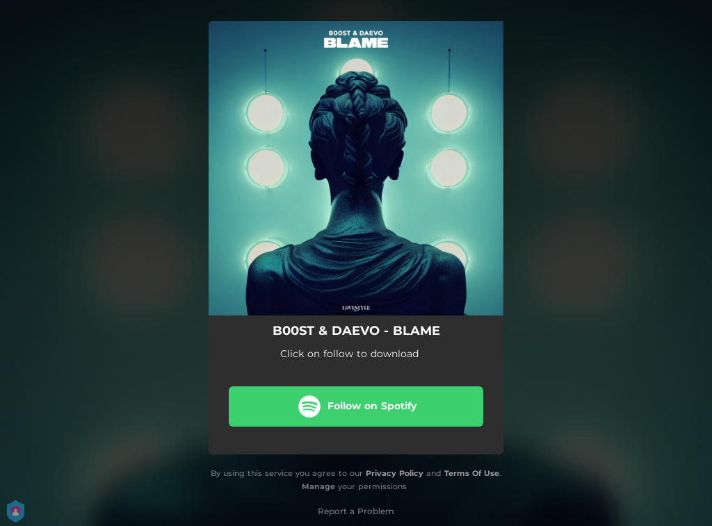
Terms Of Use (471, 473)
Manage (318, 486)
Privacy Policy (394, 473)
